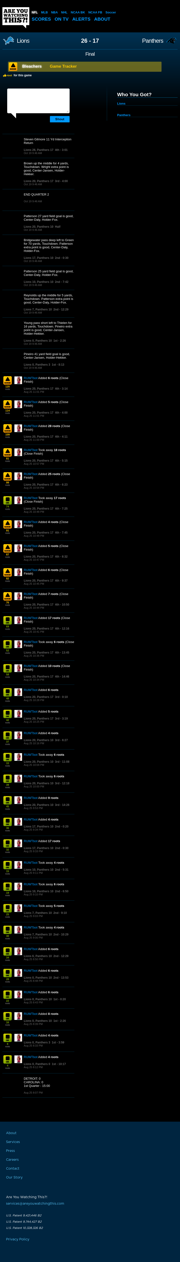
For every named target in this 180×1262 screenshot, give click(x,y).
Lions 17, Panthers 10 (38, 258)
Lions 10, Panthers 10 (38, 282)
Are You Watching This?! (15, 17)
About (102, 19)
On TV (62, 19)
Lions (23, 41)
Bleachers (32, 66)
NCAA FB (95, 12)
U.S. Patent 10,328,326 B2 (24, 1227)
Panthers (152, 41)
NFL (35, 12)
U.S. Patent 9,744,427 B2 (24, 1221)
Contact (12, 1168)
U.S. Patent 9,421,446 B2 (23, 1215)
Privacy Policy (17, 1239)
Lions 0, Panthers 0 (37, 1064)
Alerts (81, 19)
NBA (54, 12)
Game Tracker (63, 66)
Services (13, 1142)
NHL (64, 12)
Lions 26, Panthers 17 (38, 150)
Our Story (14, 1177)
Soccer (111, 12)
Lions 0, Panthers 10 (38, 340)
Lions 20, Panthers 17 (38, 181)
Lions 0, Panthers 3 (37, 364)
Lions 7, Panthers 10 (38, 309)
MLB (44, 12)
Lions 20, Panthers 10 (38, 226)
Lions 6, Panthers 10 (38, 956)
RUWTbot (30, 378)
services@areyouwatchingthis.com (35, 1203)
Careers (12, 1159)
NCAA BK (78, 12)
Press (10, 1151)
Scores (41, 19)
